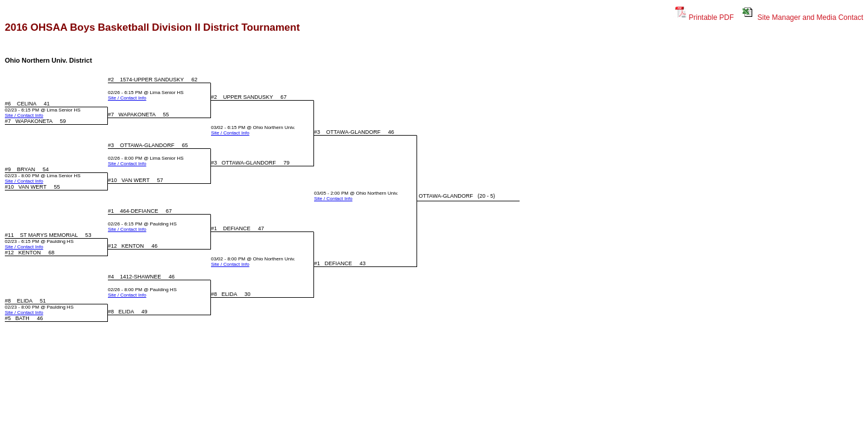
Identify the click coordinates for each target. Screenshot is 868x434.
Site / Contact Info (127, 98)
